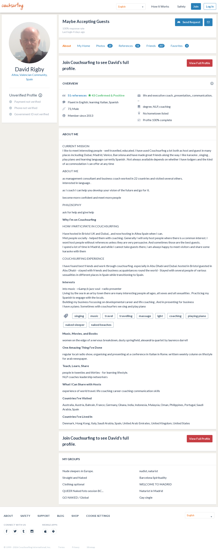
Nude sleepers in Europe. (77, 471)
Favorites (180, 46)
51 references (77, 95)
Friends (155, 46)
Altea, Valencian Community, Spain (29, 77)
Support (43, 515)
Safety (181, 6)
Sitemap (91, 547)
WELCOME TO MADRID (155, 484)
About (66, 45)
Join (196, 6)
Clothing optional (73, 484)
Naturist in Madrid (151, 491)
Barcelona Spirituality (153, 477)
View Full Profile (199, 63)
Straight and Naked (74, 477)
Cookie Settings (98, 515)
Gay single (145, 497)
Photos (104, 46)
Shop (75, 515)
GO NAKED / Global (75, 497)
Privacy (75, 547)
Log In (210, 6)
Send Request (188, 22)
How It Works (160, 6)
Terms (61, 547)
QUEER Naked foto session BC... (82, 491)
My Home (83, 45)
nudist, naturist (148, 471)
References (129, 46)
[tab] (66, 46)
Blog (60, 515)
